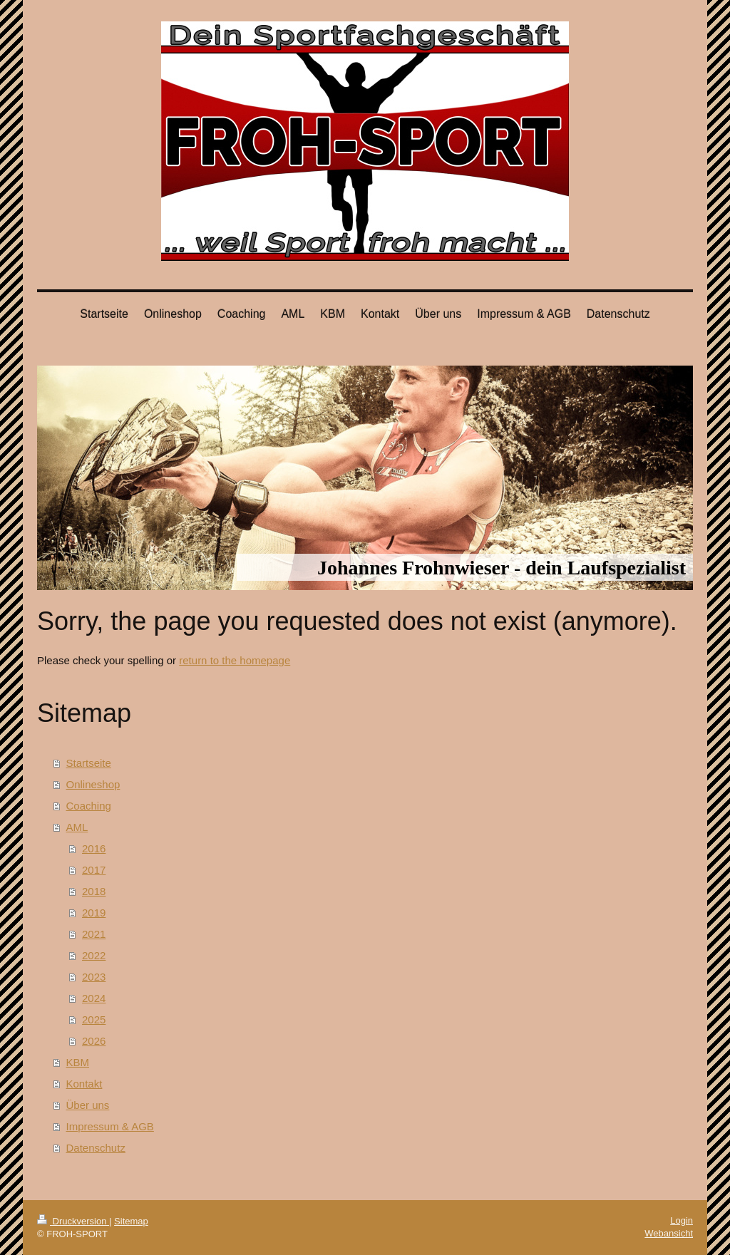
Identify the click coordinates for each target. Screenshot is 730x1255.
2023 (94, 977)
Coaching (88, 806)
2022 (94, 955)
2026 (94, 1041)
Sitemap (131, 1221)
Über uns (88, 1105)
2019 (94, 913)
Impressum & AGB (110, 1126)
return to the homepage (234, 660)
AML (77, 827)
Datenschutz (95, 1148)
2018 (94, 891)
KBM (78, 1062)
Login (681, 1220)
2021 (94, 934)
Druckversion (73, 1221)
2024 (94, 998)
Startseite (88, 763)
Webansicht (668, 1233)
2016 (94, 848)
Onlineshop (93, 784)
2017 (94, 870)
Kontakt (84, 1084)
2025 (94, 1019)
